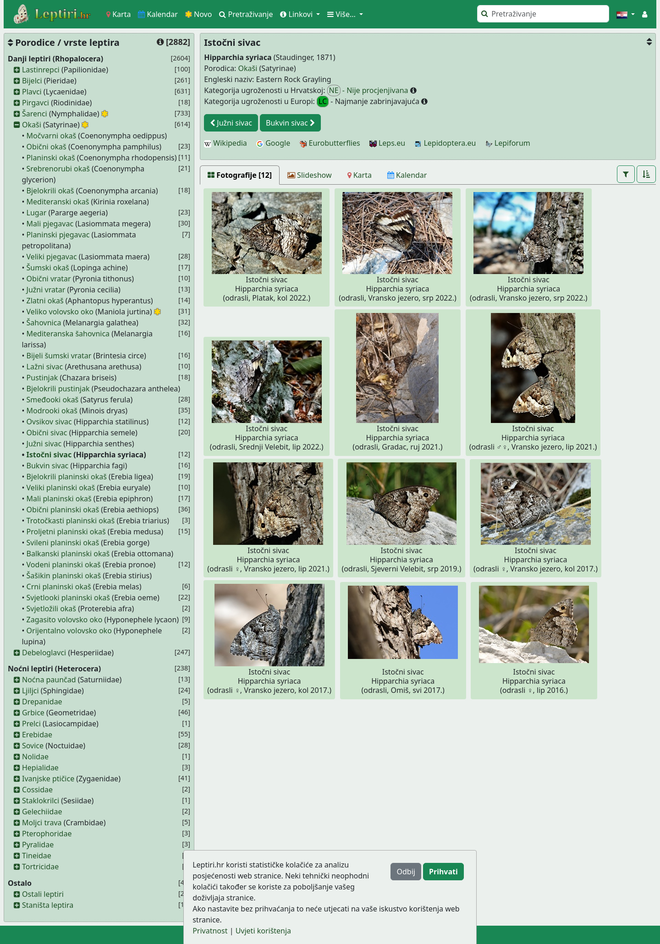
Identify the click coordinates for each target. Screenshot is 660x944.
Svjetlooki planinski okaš (68, 598)
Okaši (31, 125)
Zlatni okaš (45, 301)
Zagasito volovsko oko (65, 620)
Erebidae (37, 735)
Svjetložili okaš (51, 609)
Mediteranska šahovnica (68, 334)
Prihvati (443, 872)
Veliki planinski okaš (61, 488)
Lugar (37, 213)
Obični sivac (47, 433)
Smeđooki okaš (53, 400)
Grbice (33, 713)
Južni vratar (46, 290)
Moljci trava (42, 823)
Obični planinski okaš (63, 510)
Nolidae (35, 757)
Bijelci (32, 81)
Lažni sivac (45, 367)
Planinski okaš (51, 158)
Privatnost (209, 931)
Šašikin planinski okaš (64, 576)
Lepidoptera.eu (445, 143)
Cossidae (37, 790)
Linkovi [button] (297, 14)
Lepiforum (507, 143)
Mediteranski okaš (58, 202)
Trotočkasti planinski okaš (71, 521)
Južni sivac (44, 444)
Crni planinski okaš (59, 587)
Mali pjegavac (50, 224)
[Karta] (360, 175)
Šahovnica (44, 323)
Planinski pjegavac (58, 235)
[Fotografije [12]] (240, 175)
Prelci (31, 724)
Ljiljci (30, 691)
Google (273, 143)
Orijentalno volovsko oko (69, 631)
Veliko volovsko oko (60, 312)
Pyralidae (38, 845)
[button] (625, 14)
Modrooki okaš (52, 411)
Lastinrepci (41, 70)
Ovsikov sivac (49, 422)
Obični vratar (49, 279)
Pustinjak (42, 378)
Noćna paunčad (49, 680)
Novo (198, 14)
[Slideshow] (310, 175)
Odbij (405, 872)
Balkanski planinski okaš (68, 554)
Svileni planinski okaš (63, 543)
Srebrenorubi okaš (58, 169)
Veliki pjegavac (52, 257)
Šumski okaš (48, 268)
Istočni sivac (49, 455)
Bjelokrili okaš (50, 191)
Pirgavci (35, 103)
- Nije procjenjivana (368, 90)
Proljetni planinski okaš (66, 532)
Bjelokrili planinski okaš (67, 477)
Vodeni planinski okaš (64, 565)
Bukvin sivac (48, 466)
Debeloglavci (44, 653)
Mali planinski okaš (59, 499)
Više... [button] (342, 14)
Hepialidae (40, 768)
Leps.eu (387, 143)
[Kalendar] (407, 175)
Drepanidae (42, 702)
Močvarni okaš (52, 136)
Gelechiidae (42, 812)
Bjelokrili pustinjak (58, 389)
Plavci (32, 92)
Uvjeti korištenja (263, 931)
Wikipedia (225, 143)
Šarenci (34, 114)
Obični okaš (46, 147)
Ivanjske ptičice (48, 779)
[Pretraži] (543, 13)
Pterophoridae (47, 834)
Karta (118, 14)
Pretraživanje (246, 14)
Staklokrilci (40, 801)
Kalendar (158, 14)
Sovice (33, 746)
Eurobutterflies (329, 143)
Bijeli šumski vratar (59, 356)
